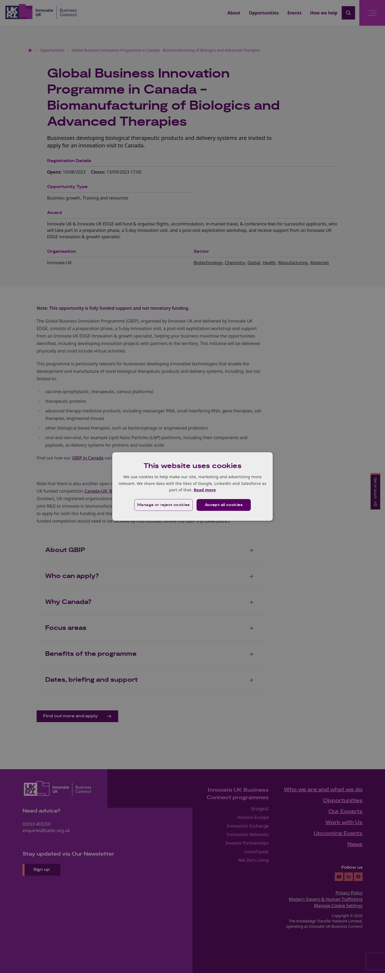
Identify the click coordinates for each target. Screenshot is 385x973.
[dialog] (192, 486)
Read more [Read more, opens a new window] (205, 489)
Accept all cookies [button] (223, 505)
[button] (163, 505)
